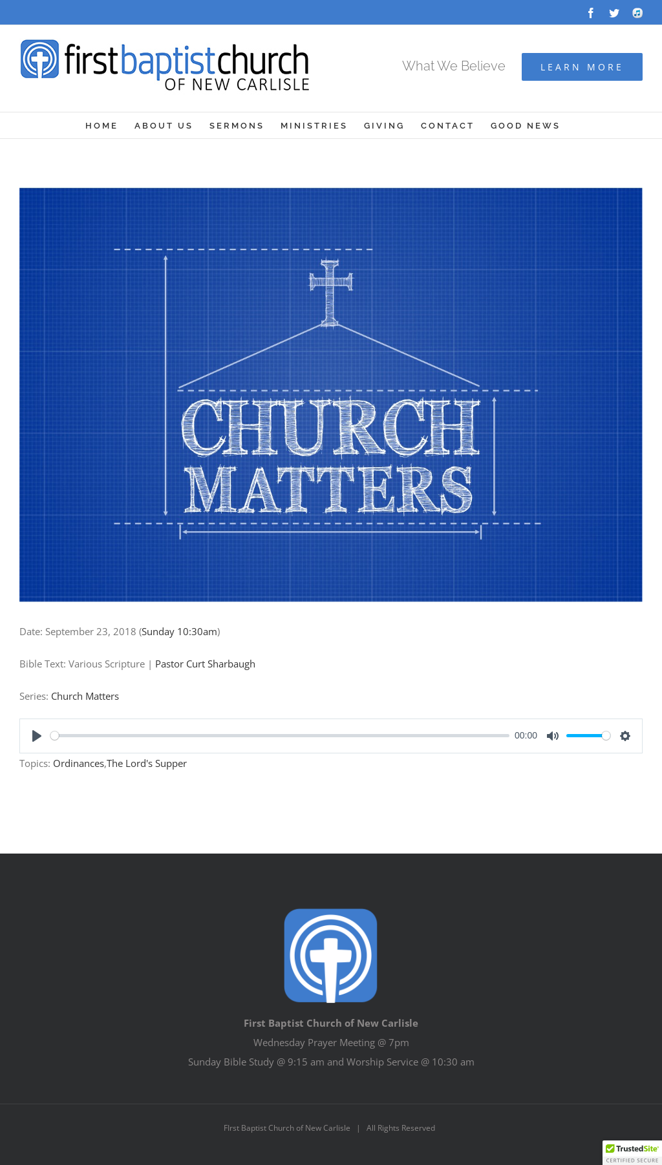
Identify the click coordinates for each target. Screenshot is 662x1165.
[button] (632, 1152)
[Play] (37, 736)
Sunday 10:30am (179, 631)
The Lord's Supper (147, 763)
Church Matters (85, 695)
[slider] (279, 735)
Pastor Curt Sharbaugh (205, 663)
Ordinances (78, 763)
